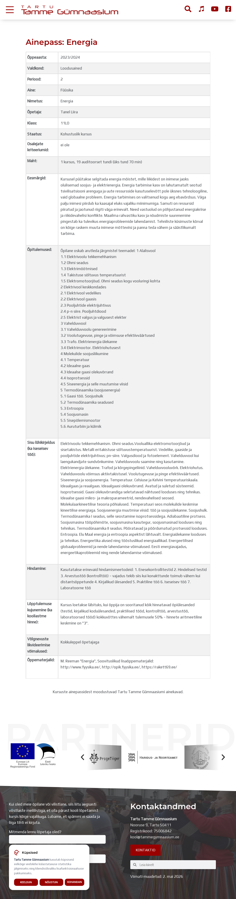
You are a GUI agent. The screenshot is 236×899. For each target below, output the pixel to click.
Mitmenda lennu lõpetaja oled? (57, 837)
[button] (82, 757)
